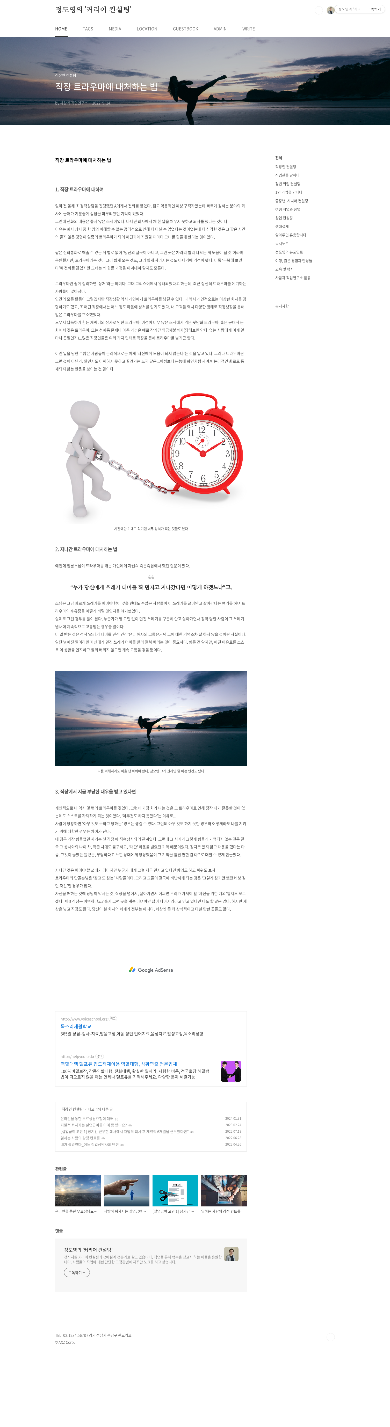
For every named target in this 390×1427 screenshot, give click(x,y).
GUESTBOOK (185, 28)
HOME (61, 28)
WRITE (248, 28)
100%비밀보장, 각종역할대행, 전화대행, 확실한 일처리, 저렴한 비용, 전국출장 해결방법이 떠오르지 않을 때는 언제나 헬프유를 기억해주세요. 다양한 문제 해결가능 (135, 1146)
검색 (319, 10)
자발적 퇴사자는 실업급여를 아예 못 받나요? (94, 1197)
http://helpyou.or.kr (77, 1129)
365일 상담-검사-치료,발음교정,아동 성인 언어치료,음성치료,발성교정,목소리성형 (132, 1106)
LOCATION (147, 28)
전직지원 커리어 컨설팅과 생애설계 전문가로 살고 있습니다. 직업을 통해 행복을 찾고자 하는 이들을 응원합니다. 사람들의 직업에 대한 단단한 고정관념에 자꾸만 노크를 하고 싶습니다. (143, 1332)
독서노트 (282, 398)
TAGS (88, 28)
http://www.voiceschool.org (84, 1091)
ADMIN (220, 28)
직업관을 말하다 (287, 330)
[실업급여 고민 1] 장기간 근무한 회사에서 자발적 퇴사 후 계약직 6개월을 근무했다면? (125, 1203)
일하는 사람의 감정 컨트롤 (80, 1210)
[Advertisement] (151, 185)
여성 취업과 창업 (287, 364)
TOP (331, 1410)
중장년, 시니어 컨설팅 (291, 356)
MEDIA (115, 28)
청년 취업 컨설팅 (287, 338)
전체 (278, 313)
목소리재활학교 (76, 1099)
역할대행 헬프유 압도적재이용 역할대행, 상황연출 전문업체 (119, 1136)
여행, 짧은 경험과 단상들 (293, 415)
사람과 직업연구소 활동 (292, 432)
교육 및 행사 (284, 424)
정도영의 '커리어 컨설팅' (93, 10)
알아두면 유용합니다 (290, 390)
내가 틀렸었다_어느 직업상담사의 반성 (90, 1216)
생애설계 (282, 381)
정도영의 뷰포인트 (289, 407)
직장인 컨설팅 (72, 1181)
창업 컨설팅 (284, 373)
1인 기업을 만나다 (288, 347)
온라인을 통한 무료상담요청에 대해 (87, 1190)
